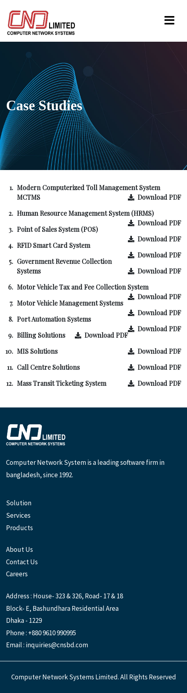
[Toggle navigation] (169, 21)
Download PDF (154, 197)
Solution (18, 502)
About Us (19, 549)
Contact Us (22, 561)
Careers (17, 573)
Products (19, 527)
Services (18, 515)
